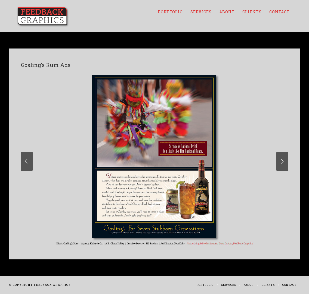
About (227, 11)
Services (201, 11)
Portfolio (170, 11)
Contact (279, 11)
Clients (252, 11)
